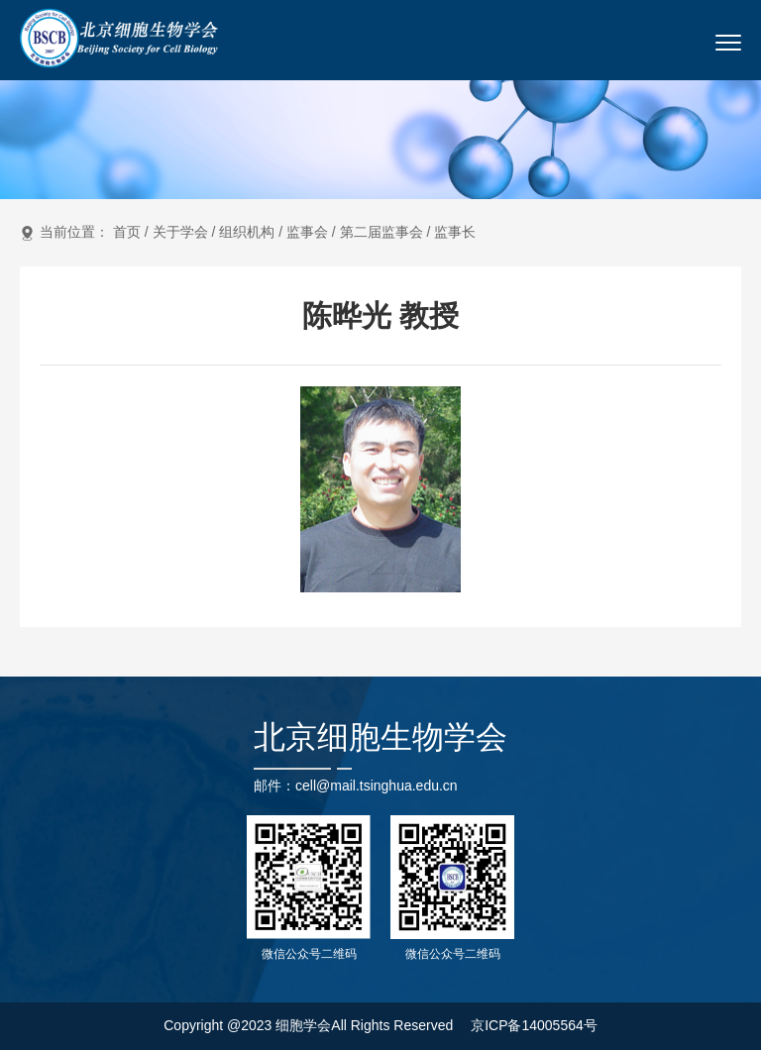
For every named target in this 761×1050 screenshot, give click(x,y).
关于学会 (180, 232)
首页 (127, 232)
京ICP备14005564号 (534, 1025)
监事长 (455, 232)
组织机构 (246, 232)
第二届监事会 (381, 232)
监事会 (307, 232)
